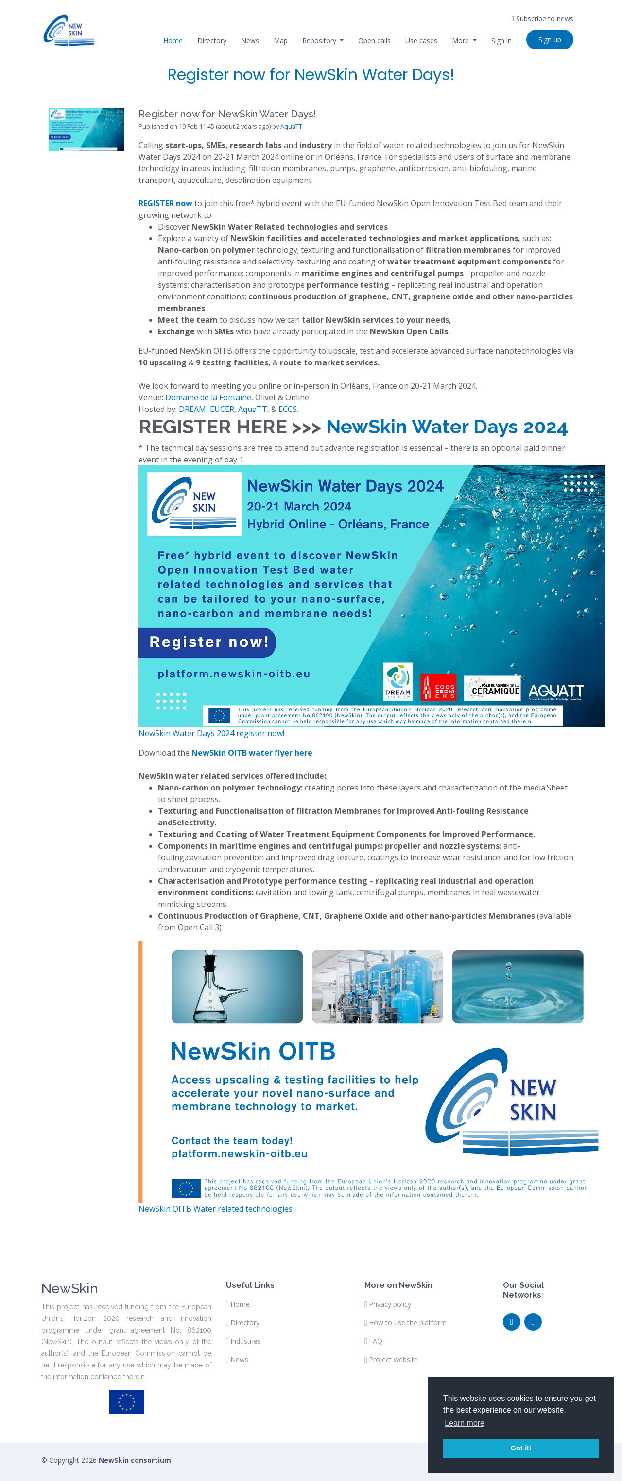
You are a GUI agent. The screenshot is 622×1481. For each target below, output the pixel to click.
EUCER (222, 409)
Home (173, 40)
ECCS (287, 409)
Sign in (501, 40)
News (250, 40)
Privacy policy (390, 1304)
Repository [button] (320, 40)
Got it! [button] (521, 1448)
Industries (245, 1341)
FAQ (375, 1341)
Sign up (549, 39)
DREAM (192, 409)
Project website (393, 1359)
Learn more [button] (464, 1423)
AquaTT (291, 126)
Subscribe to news (542, 18)
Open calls (374, 40)
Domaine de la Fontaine (208, 397)
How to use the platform (408, 1322)
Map (281, 40)
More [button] (461, 40)
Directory (211, 40)
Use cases (421, 40)
